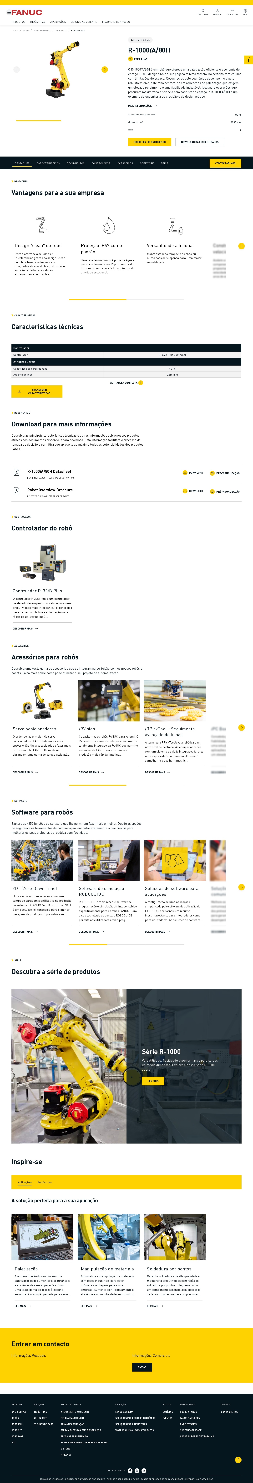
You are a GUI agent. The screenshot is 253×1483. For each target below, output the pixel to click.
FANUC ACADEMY (124, 1411)
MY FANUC (68, 1454)
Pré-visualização (217, 477)
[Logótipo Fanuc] (39, 12)
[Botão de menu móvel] (9, 12)
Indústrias (45, 21)
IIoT (21, 1442)
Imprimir (189, 1479)
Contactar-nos (217, 167)
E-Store (68, 1448)
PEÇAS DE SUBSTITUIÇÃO (76, 1436)
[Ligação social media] (130, 1470)
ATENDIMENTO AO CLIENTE (77, 1411)
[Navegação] (44, 120)
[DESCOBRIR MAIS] (116, 706)
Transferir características (41, 395)
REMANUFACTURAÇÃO (75, 1424)
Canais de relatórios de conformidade (162, 1479)
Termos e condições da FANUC (123, 1479)
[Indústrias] (53, 1190)
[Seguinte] (233, 250)
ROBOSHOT (25, 1436)
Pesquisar (201, 12)
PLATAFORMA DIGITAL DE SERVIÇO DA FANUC (87, 1442)
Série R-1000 (72, 30)
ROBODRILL (25, 1424)
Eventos (165, 1417)
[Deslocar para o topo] (230, 1460)
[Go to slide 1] (99, 304)
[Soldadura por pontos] (182, 1279)
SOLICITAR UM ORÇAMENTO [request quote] (150, 146)
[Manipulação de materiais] (116, 1279)
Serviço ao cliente (92, 21)
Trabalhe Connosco (124, 21)
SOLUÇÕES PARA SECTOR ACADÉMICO (135, 1417)
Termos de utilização (51, 1479)
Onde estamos (183, 1424)
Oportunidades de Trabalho (192, 1436)
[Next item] (112, 69)
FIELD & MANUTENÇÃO (75, 1417)
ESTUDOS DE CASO (49, 1424)
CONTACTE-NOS (221, 1411)
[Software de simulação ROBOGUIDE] (116, 896)
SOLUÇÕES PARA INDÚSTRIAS (131, 1424)
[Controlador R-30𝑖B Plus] (50, 595)
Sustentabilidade (185, 1430)
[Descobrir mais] (50, 568)
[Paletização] (50, 1279)
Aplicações (66, 21)
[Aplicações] (33, 1190)
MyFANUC (215, 12)
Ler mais (153, 1085)
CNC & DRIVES (26, 1411)
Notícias (165, 1411)
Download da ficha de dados (200, 146)
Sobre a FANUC (183, 1411)
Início (24, 30)
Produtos (26, 21)
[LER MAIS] (50, 1248)
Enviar (141, 1378)
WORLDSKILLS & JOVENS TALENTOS (134, 1430)
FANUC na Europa (185, 1417)
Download (186, 477)
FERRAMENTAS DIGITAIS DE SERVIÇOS (83, 1430)
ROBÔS (23, 1417)
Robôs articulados (52, 30)
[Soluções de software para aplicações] (182, 896)
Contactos (230, 12)
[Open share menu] (130, 59)
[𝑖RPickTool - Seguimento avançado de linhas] (182, 736)
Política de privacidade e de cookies (85, 1479)
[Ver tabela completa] (126, 387)
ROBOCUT (24, 1430)
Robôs (34, 30)
